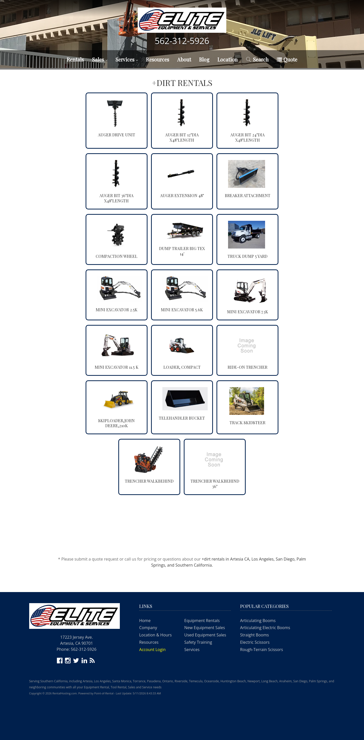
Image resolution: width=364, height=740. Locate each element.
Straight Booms (254, 635)
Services (127, 59)
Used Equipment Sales (205, 635)
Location (227, 59)
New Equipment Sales (204, 627)
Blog (204, 59)
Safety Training (198, 642)
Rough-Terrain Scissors (261, 649)
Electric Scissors (255, 642)
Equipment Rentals (202, 620)
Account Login (152, 649)
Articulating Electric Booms (265, 627)
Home (145, 620)
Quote (287, 59)
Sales (99, 59)
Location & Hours (155, 635)
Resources (157, 59)
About (184, 59)
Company (148, 627)
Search (257, 59)
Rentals (75, 59)
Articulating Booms (258, 620)
